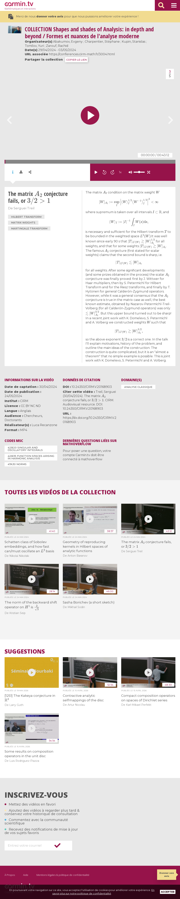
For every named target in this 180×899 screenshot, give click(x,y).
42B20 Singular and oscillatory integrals (25, 449)
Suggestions (25, 651)
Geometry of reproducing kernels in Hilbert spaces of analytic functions (85, 546)
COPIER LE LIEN (76, 59)
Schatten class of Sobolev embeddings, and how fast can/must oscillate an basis (29, 546)
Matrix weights (23, 222)
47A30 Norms (17, 464)
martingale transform (29, 228)
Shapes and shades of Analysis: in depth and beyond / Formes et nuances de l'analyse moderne (89, 32)
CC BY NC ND (31, 406)
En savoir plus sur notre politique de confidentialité (103, 891)
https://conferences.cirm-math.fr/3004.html (82, 54)
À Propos (10, 875)
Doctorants (13, 420)
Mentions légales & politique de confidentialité (62, 875)
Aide (25, 875)
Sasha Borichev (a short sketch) (89, 602)
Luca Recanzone (44, 425)
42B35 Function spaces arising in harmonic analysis (31, 457)
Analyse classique (138, 386)
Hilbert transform (26, 216)
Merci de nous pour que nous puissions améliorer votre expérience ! (73, 16)
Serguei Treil (24, 208)
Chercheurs (33, 416)
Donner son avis (166, 874)
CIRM (24, 401)
